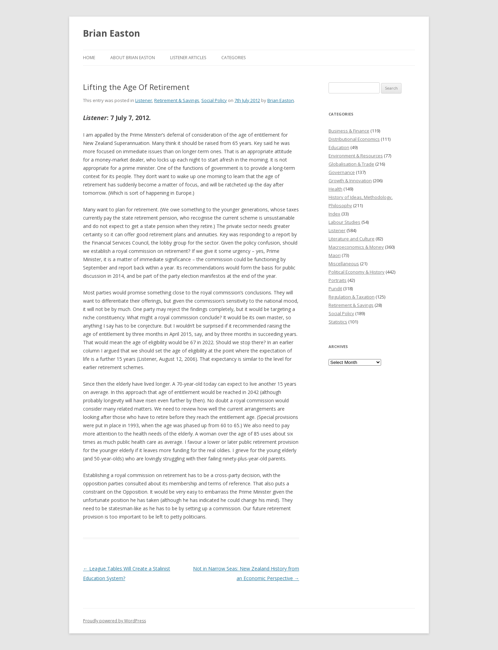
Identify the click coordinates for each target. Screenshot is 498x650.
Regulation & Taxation (352, 297)
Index (334, 214)
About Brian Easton (132, 58)
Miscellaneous (344, 263)
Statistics (338, 322)
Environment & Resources (356, 156)
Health (335, 189)
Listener (143, 100)
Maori (335, 255)
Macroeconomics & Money (356, 247)
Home (89, 58)
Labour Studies (344, 222)
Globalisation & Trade (351, 164)
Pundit (335, 288)
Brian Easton (111, 33)
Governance (342, 172)
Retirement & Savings (176, 100)
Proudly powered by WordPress (114, 621)
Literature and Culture (352, 239)
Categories (233, 58)
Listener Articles (188, 58)
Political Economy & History (357, 272)
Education (339, 147)
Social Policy (214, 100)
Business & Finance (349, 131)
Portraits (338, 280)
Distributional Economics (354, 139)
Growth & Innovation (350, 180)
